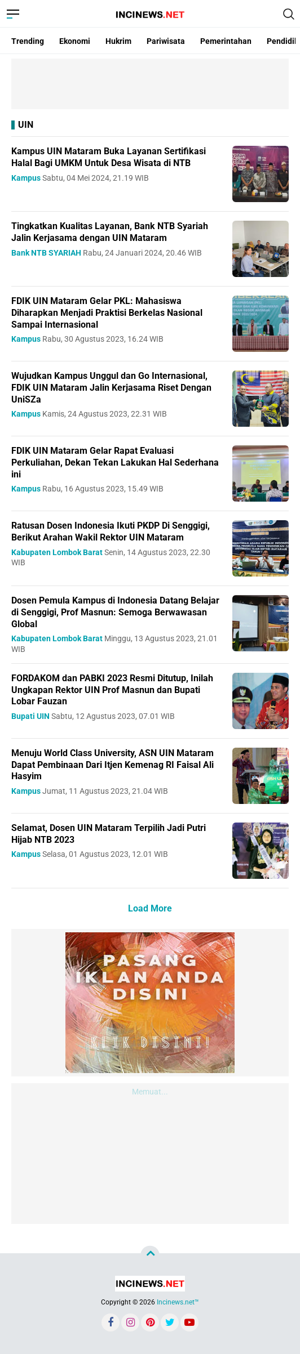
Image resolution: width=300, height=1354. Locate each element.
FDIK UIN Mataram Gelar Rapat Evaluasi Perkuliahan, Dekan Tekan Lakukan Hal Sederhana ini (115, 462)
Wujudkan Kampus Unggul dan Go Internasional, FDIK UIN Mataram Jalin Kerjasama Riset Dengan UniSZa (111, 387)
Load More (150, 908)
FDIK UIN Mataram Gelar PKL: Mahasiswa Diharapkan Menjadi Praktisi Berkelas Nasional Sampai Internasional (106, 313)
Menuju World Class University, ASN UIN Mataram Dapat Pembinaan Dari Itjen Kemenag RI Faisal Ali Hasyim (112, 765)
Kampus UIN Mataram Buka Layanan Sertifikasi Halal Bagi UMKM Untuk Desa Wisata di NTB (108, 157)
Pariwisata (166, 41)
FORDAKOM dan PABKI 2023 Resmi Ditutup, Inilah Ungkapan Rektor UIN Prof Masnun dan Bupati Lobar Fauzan (112, 690)
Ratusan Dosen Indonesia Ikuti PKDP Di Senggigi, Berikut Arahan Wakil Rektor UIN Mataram (110, 531)
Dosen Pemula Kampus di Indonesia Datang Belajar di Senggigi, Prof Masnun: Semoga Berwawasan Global (115, 612)
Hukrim (118, 41)
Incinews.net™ (178, 1302)
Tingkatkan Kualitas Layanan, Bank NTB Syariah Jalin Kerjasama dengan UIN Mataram (109, 232)
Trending (27, 41)
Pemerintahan (226, 41)
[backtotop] (150, 1255)
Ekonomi (74, 41)
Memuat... (150, 1091)
